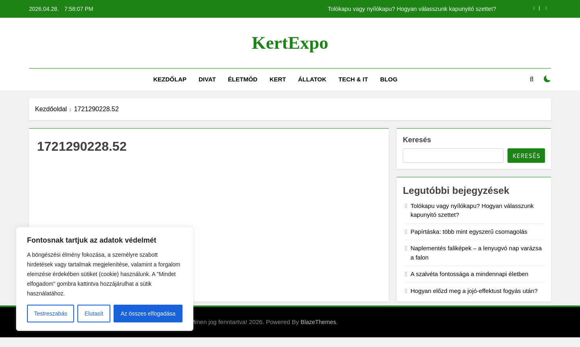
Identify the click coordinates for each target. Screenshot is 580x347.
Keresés (417, 140)
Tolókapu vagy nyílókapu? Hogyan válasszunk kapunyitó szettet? (412, 9)
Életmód (242, 79)
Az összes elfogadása (147, 313)
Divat (207, 79)
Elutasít (94, 313)
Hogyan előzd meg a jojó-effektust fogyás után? (474, 290)
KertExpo (290, 43)
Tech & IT (353, 79)
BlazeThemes (318, 322)
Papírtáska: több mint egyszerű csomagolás (468, 231)
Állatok (312, 79)
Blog (389, 79)
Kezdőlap (170, 79)
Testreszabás (50, 313)
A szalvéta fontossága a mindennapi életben (469, 273)
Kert (277, 79)
